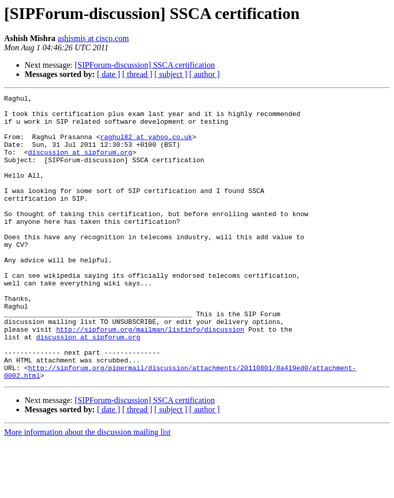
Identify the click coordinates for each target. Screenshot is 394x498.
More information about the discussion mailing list (87, 489)
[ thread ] (137, 74)
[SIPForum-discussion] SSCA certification (145, 65)
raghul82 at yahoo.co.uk (146, 145)
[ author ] (204, 74)
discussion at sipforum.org (80, 164)
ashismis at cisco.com (93, 38)
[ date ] (108, 74)
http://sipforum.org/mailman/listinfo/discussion (150, 376)
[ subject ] (170, 74)
